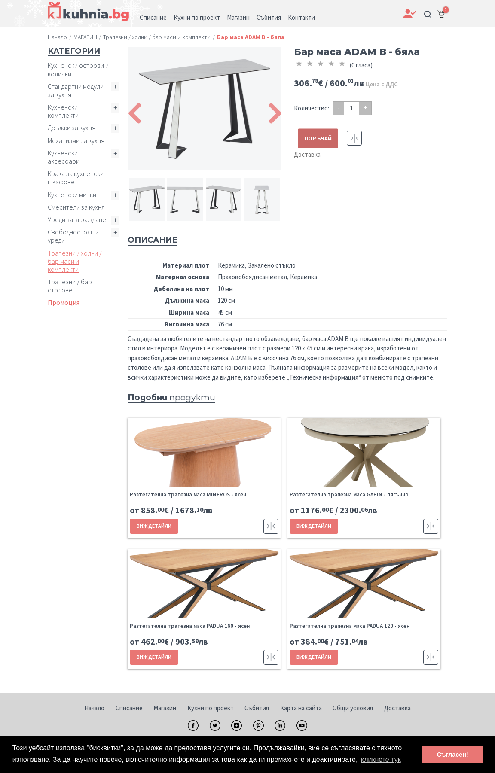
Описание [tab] (152, 240)
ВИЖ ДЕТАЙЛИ (154, 526)
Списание (129, 708)
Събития (256, 708)
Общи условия (353, 708)
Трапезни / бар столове (70, 285)
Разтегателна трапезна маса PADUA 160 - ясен (190, 626)
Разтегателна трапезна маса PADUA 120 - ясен (349, 626)
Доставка (307, 154)
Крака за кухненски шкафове (76, 177)
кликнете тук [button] (381, 759)
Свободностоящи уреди (73, 236)
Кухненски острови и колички (78, 69)
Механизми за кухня (76, 140)
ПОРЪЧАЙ (318, 138)
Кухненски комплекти (63, 111)
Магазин (164, 708)
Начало (94, 708)
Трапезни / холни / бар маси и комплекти (75, 261)
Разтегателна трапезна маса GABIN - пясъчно (349, 494)
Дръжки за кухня (71, 127)
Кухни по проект (210, 708)
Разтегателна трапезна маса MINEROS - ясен (188, 494)
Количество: (311, 108)
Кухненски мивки (72, 194)
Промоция (63, 302)
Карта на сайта (301, 708)
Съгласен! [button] (452, 754)
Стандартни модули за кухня (76, 90)
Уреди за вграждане (77, 219)
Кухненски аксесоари (63, 157)
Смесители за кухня (76, 207)
